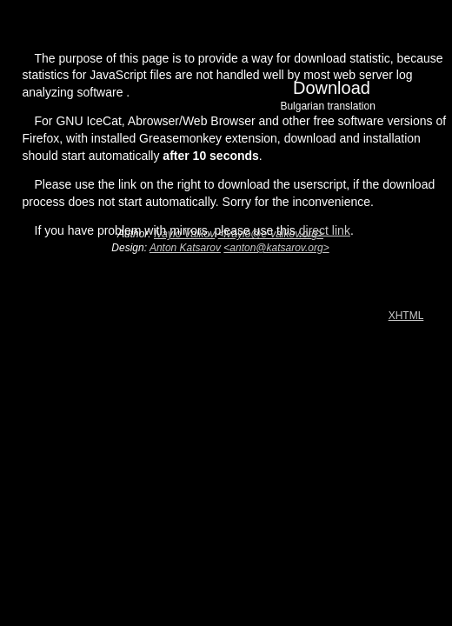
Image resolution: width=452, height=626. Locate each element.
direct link (324, 230)
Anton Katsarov (185, 248)
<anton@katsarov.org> (276, 248)
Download (314, 99)
